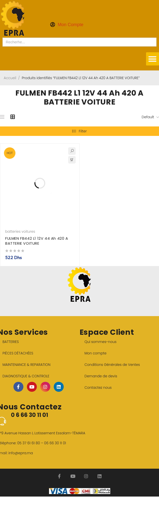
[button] (152, 58)
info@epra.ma (20, 452)
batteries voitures (20, 231)
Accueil (10, 77)
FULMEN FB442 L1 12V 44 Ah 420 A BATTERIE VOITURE (36, 241)
